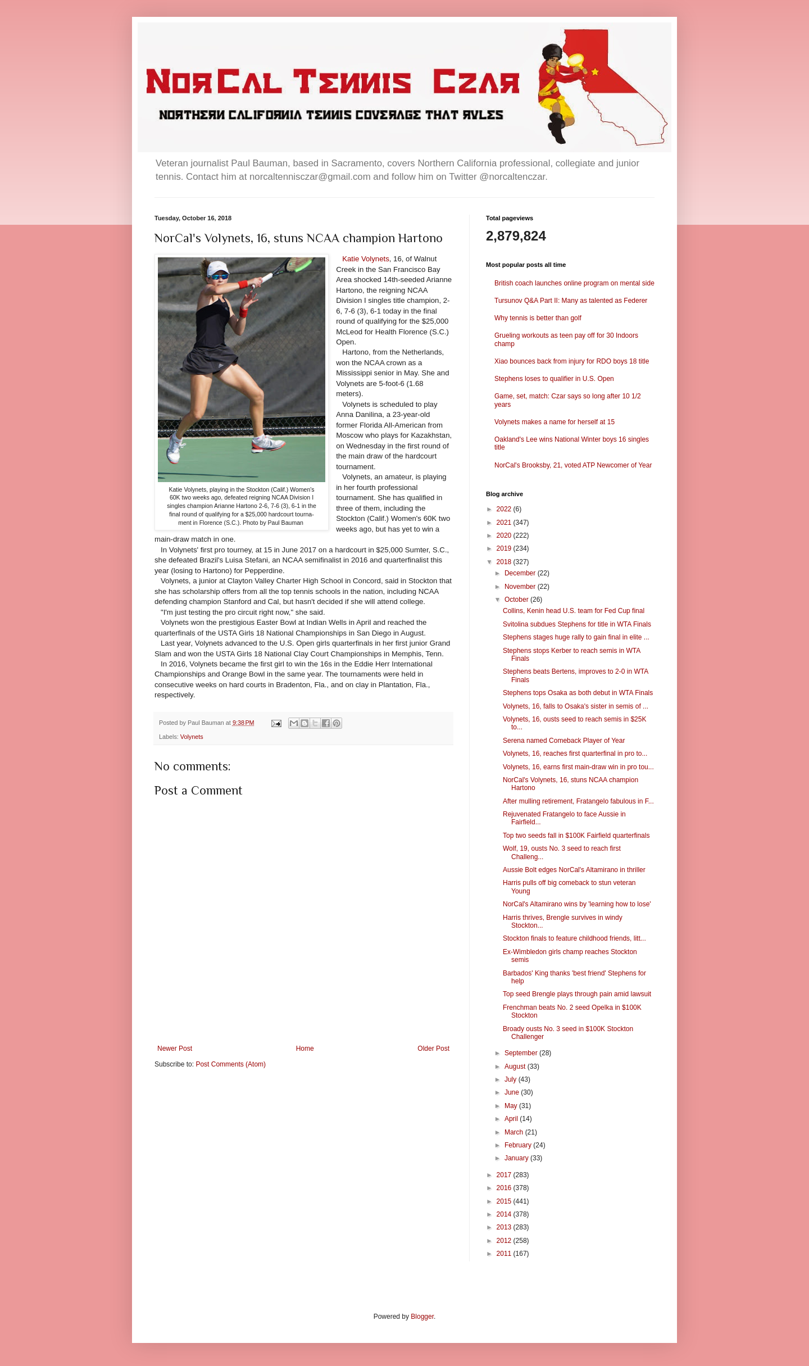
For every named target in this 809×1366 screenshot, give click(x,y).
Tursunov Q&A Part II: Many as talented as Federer (570, 301)
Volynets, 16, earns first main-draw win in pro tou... (578, 767)
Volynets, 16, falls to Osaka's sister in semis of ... (575, 706)
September (522, 1053)
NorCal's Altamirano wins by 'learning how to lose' (577, 904)
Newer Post (174, 1048)
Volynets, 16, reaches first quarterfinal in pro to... (575, 753)
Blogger (422, 1316)
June (513, 1092)
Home (305, 1048)
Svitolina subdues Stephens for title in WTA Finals (577, 624)
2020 (505, 535)
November (521, 587)
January (517, 1158)
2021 (505, 523)
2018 (505, 562)
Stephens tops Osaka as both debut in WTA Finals (578, 693)
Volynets (191, 736)
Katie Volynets (365, 259)
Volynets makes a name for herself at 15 (554, 422)
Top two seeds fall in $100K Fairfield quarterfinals (576, 835)
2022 (505, 509)
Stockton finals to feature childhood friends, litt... (574, 938)
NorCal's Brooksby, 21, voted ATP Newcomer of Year (573, 465)
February (519, 1145)
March (515, 1132)
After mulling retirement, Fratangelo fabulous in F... (578, 801)
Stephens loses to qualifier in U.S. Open (554, 379)
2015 (505, 1201)
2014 (505, 1214)
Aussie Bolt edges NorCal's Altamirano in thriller (574, 870)
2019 (505, 548)
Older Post (433, 1048)
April (512, 1119)
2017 (505, 1175)
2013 (505, 1227)
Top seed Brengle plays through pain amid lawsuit (577, 994)
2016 (505, 1188)
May (512, 1106)
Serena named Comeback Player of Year (564, 741)
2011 (505, 1254)
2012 (505, 1241)
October (517, 599)
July (512, 1079)
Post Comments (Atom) (231, 1064)
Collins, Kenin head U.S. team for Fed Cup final (573, 611)
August (516, 1066)
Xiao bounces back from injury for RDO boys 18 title (571, 361)
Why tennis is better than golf (537, 318)
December (521, 573)
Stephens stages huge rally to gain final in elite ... (576, 637)
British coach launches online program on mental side (574, 283)
